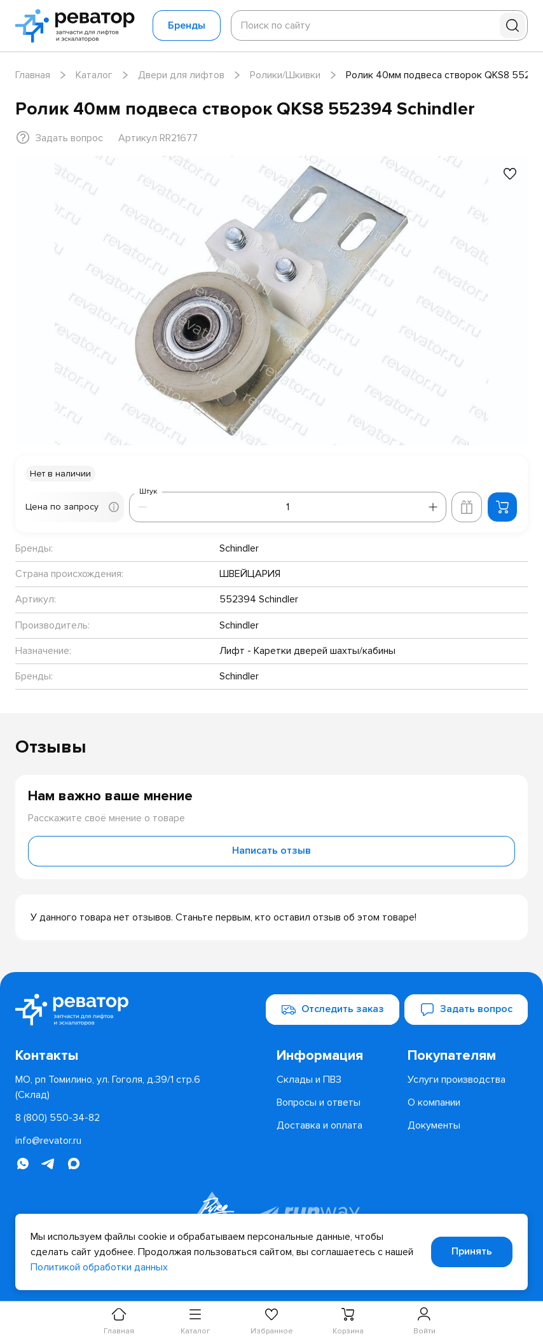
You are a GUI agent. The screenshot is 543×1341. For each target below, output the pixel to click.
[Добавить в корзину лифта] (466, 507)
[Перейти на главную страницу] (78, 26)
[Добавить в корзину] (502, 507)
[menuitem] (337, 1056)
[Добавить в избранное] (510, 173)
